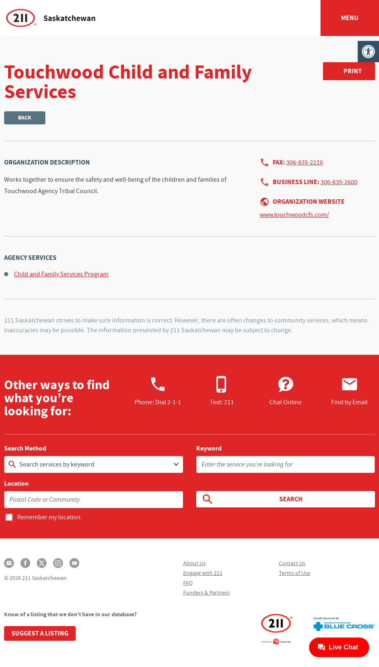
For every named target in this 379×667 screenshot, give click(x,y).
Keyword (209, 448)
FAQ (188, 582)
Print (352, 71)
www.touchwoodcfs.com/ (294, 215)
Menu (350, 18)
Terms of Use (294, 573)
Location (16, 484)
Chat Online (285, 390)
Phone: (158, 390)
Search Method (25, 448)
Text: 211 (222, 390)
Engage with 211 (202, 573)
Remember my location (49, 517)
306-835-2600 (339, 182)
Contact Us (292, 563)
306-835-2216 (304, 162)
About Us (194, 563)
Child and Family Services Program (61, 274)
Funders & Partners (206, 592)
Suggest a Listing (39, 633)
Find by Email (349, 390)
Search (252, 499)
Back (24, 118)
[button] (368, 51)
